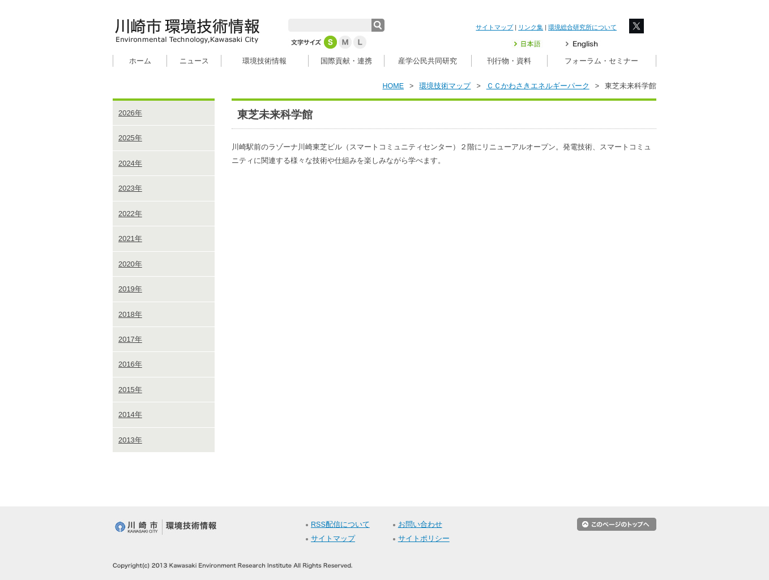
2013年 (130, 440)
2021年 (130, 238)
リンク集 (530, 27)
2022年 (130, 213)
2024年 (130, 163)
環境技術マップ (445, 86)
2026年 (130, 113)
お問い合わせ (420, 525)
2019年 (130, 289)
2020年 (130, 264)
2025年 (130, 138)
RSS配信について (340, 525)
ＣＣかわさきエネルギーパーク (537, 86)
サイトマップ (494, 27)
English (581, 44)
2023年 (130, 188)
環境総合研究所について (582, 27)
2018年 (130, 314)
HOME (393, 86)
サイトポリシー (424, 539)
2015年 (130, 389)
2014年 (130, 414)
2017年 (130, 339)
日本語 (534, 44)
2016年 (130, 364)
